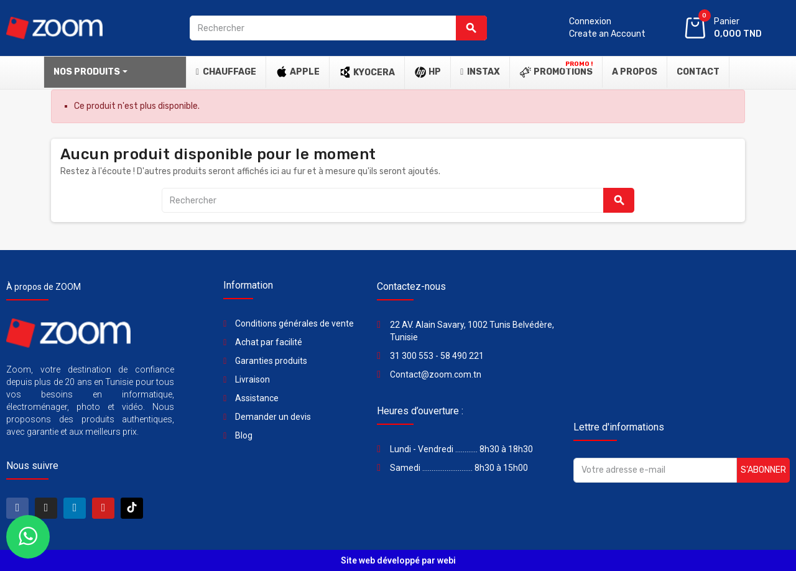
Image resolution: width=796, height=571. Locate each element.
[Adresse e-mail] (655, 470)
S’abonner (763, 470)
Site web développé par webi (398, 560)
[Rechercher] (338, 28)
